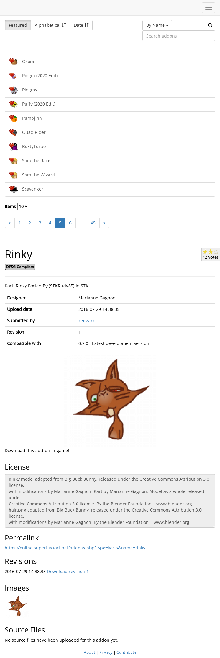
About (89, 652)
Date (81, 25)
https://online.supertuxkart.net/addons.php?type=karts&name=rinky (75, 548)
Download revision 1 (68, 571)
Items (17, 206)
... (81, 223)
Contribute (126, 652)
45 (93, 223)
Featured (18, 25)
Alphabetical (50, 25)
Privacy (105, 652)
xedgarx (86, 320)
